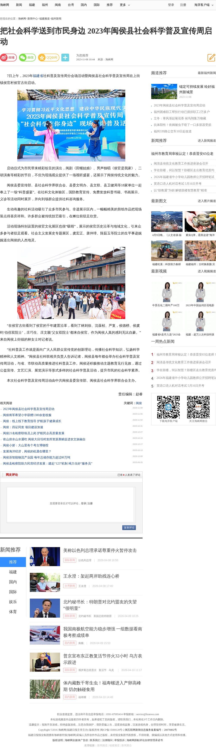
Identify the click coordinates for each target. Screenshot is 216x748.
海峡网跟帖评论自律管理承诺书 (145, 740)
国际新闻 (70, 560)
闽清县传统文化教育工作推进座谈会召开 (181, 163)
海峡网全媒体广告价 (76, 740)
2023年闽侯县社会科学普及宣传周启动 (28, 409)
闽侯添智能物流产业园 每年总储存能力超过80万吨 (36, 457)
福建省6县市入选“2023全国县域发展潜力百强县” (166, 335)
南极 (81, 643)
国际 (97, 4)
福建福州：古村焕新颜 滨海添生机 (200, 264)
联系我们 (95, 740)
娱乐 (13, 602)
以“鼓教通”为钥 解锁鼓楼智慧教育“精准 (180, 190)
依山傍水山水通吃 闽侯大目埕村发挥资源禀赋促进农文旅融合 (44, 439)
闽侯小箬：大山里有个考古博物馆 (25, 445)
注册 (183, 4)
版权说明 (57, 740)
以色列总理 (84, 560)
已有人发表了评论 (129, 474)
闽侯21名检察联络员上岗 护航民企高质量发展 (33, 433)
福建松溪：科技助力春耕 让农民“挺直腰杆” (166, 264)
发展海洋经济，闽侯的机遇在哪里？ (27, 451)
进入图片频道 (207, 201)
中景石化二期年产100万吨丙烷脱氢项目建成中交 (166, 306)
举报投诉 (119, 740)
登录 (83, 503)
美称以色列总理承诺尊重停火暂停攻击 (100, 550)
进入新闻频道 (207, 140)
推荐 (110, 4)
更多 (125, 4)
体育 (13, 612)
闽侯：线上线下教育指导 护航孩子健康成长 (32, 421)
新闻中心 (32, 18)
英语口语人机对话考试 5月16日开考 (178, 183)
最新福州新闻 (207, 73)
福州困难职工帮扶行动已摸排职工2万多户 (182, 112)
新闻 (19, 4)
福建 (32, 4)
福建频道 (44, 18)
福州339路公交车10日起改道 (173, 131)
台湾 (71, 4)
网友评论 (12, 474)
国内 (84, 4)
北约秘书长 (84, 616)
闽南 (58, 4)
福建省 (38, 76)
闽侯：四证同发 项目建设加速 (23, 427)
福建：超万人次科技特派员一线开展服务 (200, 335)
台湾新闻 (70, 585)
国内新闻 (70, 642)
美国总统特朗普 (103, 616)
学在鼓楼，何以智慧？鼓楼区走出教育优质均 (184, 170)
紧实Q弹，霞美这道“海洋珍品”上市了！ (200, 235)
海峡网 (4, 4)
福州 (45, 4)
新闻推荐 (10, 550)
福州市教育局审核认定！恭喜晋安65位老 (182, 153)
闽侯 (139, 403)
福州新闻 (56, 18)
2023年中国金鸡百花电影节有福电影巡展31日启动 (200, 306)
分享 (65, 58)
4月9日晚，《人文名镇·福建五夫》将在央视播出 (166, 235)
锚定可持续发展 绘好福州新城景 (197, 89)
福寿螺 (82, 697)
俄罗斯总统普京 (87, 670)
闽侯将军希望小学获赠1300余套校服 (27, 415)
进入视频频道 (207, 271)
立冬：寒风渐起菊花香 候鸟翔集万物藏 (180, 118)
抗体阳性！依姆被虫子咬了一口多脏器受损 (182, 125)
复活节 (102, 670)
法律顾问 (107, 740)
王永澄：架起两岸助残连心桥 (91, 576)
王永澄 (82, 586)
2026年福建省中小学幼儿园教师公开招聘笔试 (184, 177)
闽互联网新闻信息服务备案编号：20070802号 (151, 729)
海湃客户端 (203, 4)
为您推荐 (82, 55)
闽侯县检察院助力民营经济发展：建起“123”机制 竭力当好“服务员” (47, 463)
